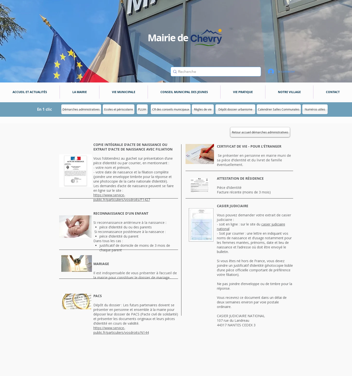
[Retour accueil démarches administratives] (260, 132)
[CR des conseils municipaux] (171, 109)
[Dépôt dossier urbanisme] (235, 109)
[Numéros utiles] (315, 109)
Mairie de (168, 37)
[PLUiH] (142, 109)
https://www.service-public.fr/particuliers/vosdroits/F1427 (121, 197)
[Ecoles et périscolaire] (118, 109)
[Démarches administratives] (81, 109)
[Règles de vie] (203, 109)
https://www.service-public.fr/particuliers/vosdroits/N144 (121, 330)
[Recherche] (214, 71)
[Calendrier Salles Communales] (279, 109)
